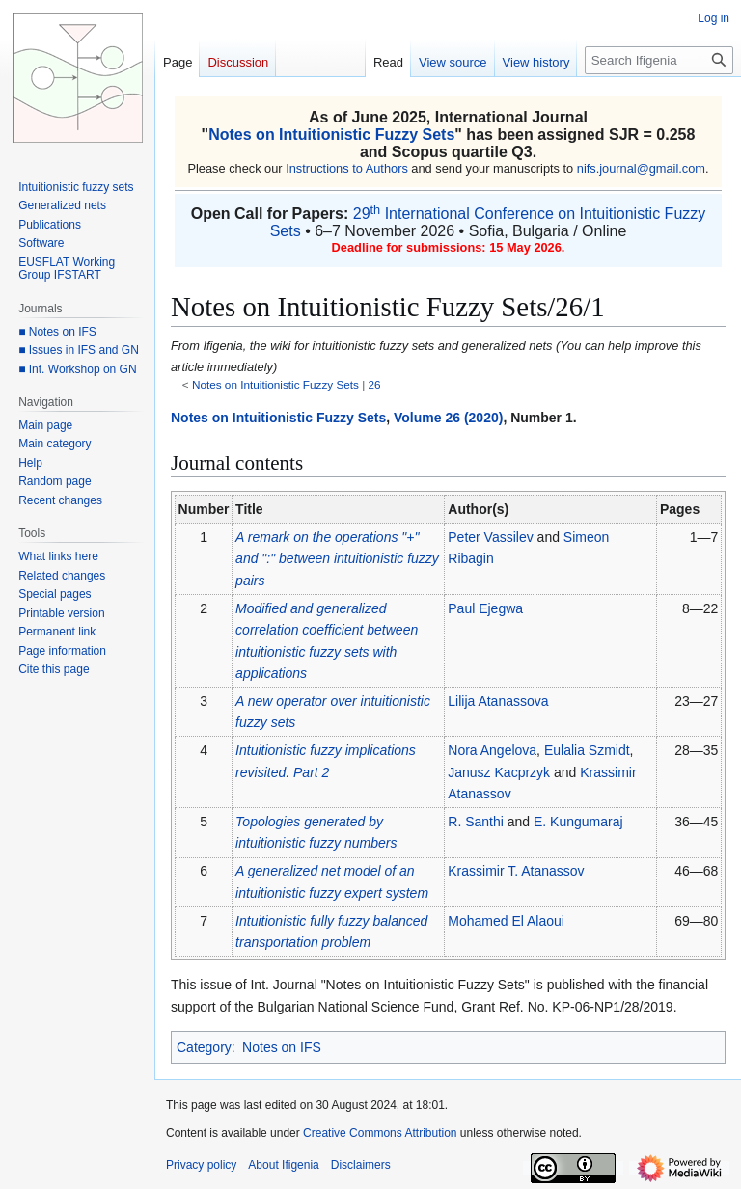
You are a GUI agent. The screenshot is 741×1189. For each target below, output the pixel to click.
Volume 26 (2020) (448, 417)
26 (375, 384)
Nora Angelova (492, 750)
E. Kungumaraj (578, 821)
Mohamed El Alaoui (506, 921)
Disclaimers (361, 1165)
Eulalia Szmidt (587, 750)
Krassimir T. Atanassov (516, 870)
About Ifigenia (283, 1165)
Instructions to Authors (347, 168)
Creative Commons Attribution (379, 1133)
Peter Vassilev (490, 537)
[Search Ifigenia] (659, 60)
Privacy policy (201, 1165)
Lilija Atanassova (498, 701)
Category (204, 1047)
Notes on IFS (281, 1047)
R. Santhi (476, 821)
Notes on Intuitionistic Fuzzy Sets (331, 134)
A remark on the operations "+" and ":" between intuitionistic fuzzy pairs (337, 558)
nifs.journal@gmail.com (641, 168)
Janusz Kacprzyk (499, 772)
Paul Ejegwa (485, 608)
